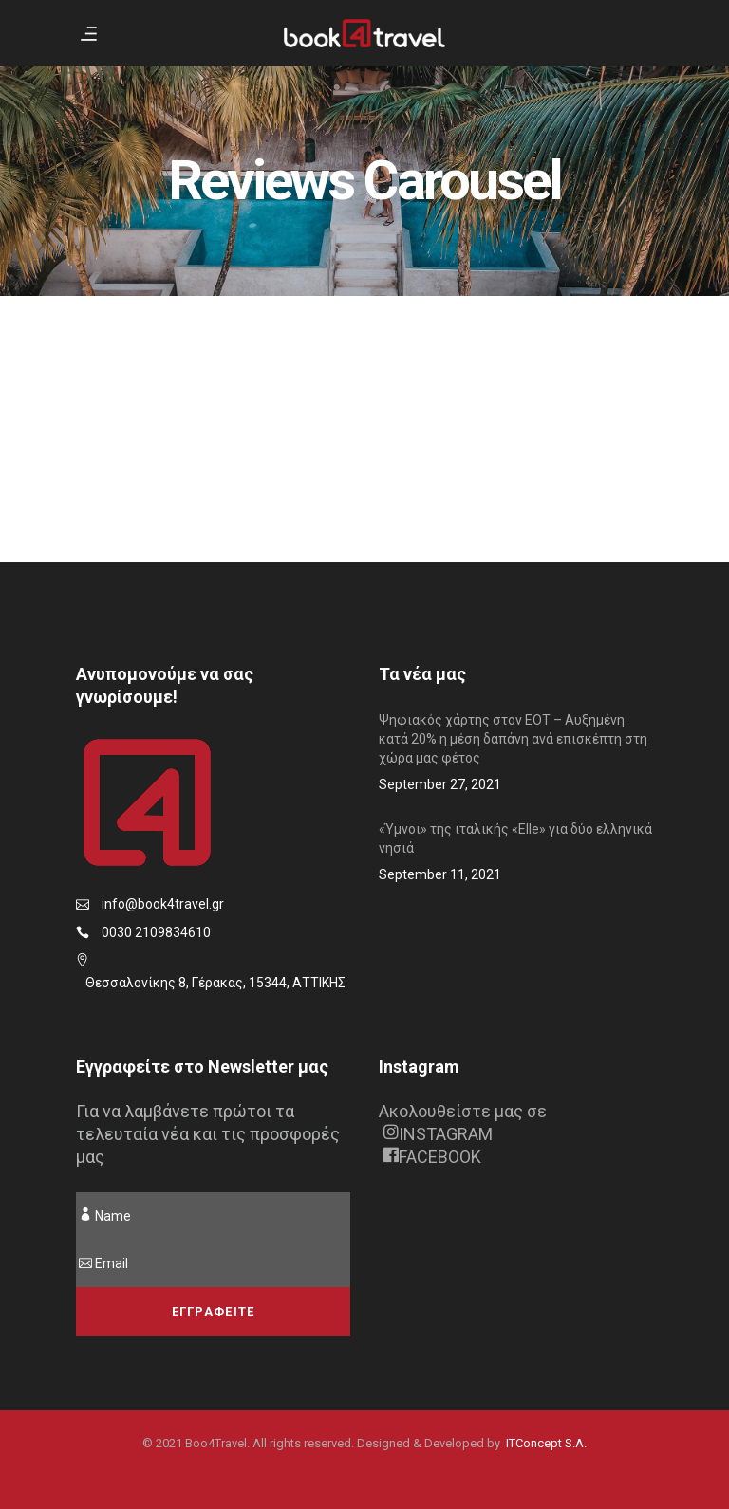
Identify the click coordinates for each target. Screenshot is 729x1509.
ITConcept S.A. (546, 1443)
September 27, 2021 (440, 784)
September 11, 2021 (440, 874)
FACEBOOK (432, 1157)
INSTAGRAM (438, 1134)
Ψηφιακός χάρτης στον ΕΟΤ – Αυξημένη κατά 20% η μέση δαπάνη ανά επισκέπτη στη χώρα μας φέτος (513, 738)
